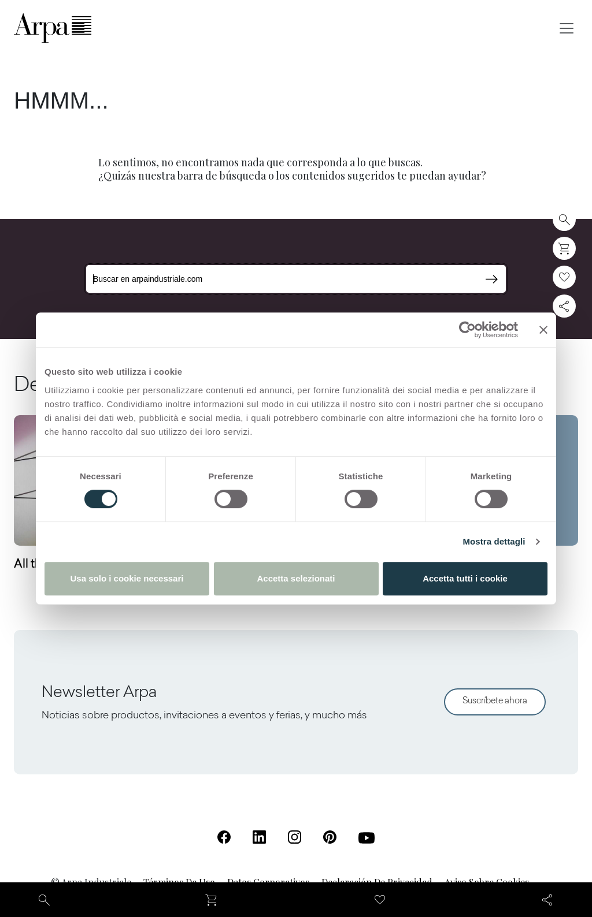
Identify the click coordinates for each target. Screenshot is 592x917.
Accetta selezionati (296, 578)
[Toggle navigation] (566, 28)
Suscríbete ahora (494, 701)
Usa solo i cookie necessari (127, 578)
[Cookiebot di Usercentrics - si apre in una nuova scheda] (467, 329)
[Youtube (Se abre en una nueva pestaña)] (367, 838)
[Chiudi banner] (543, 330)
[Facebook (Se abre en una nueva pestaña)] (224, 837)
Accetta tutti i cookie (465, 578)
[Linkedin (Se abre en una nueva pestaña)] (259, 837)
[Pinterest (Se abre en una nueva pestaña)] (329, 837)
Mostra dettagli (493, 541)
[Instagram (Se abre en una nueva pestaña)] (294, 837)
